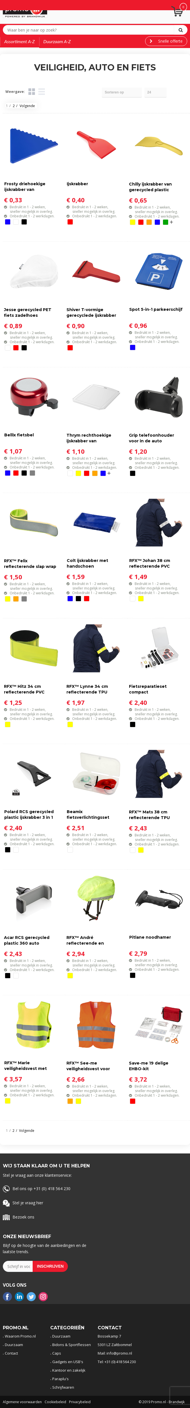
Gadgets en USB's (67, 1361)
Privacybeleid (80, 1401)
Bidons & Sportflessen (71, 1344)
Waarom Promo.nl (20, 1336)
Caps (56, 1353)
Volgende (27, 105)
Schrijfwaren (63, 1387)
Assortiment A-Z (19, 41)
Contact (11, 1353)
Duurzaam (14, 1344)
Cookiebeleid (55, 1401)
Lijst (41, 91)
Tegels (31, 91)
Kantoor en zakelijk (68, 1370)
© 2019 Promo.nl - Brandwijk (162, 1401)
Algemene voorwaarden (22, 1401)
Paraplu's (60, 1378)
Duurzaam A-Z (57, 41)
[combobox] (90, 30)
